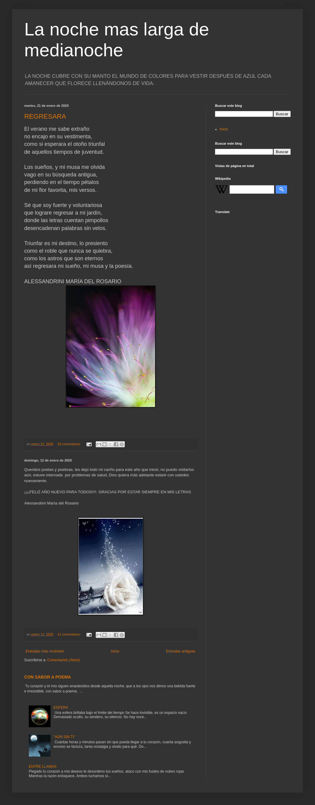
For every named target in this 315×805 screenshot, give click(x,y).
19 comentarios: (69, 444)
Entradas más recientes (45, 651)
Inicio (115, 651)
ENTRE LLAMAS (42, 766)
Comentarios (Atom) (63, 660)
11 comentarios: (69, 634)
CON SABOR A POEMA (47, 677)
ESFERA (61, 707)
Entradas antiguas (180, 651)
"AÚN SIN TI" (64, 737)
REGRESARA (45, 116)
